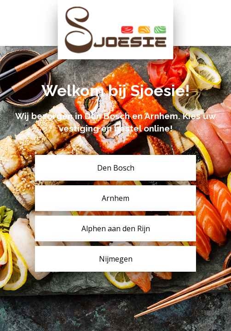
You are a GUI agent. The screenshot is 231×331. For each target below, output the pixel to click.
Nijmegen (116, 259)
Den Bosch (115, 168)
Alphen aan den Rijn (115, 228)
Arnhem (115, 198)
